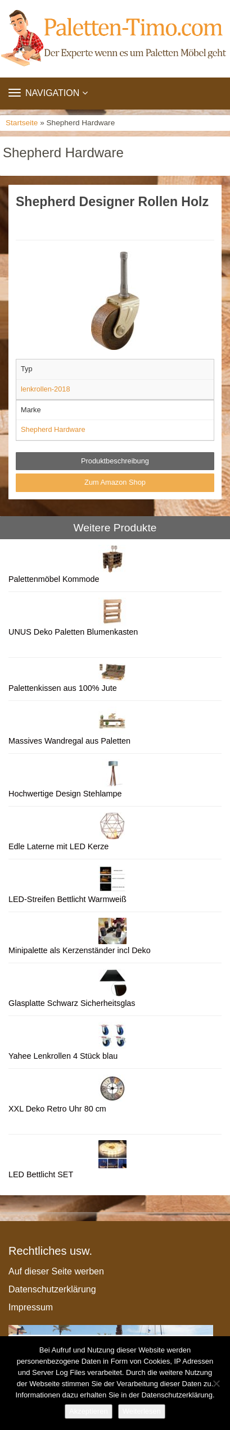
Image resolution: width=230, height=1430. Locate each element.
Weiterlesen (142, 1411)
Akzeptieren (88, 1411)
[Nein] (216, 1383)
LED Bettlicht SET (40, 1174)
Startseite (22, 123)
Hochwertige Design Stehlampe (65, 793)
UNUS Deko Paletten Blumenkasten (73, 631)
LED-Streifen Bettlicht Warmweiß (67, 899)
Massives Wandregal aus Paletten (69, 740)
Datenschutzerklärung (52, 1289)
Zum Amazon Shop (115, 482)
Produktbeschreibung (115, 461)
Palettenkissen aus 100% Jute (62, 688)
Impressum (30, 1307)
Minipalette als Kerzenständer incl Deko (79, 950)
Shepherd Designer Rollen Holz (112, 201)
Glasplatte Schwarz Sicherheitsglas (72, 1003)
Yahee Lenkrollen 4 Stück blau (63, 1055)
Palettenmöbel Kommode (54, 579)
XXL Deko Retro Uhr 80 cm (57, 1108)
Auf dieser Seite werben (56, 1271)
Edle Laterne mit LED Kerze (58, 846)
